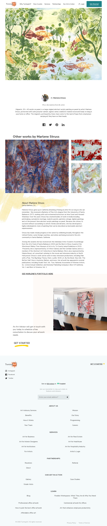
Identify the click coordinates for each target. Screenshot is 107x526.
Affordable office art (28, 513)
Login (82, 4)
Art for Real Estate (75, 437)
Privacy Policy (71, 523)
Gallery (28, 479)
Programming (75, 420)
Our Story (75, 415)
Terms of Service (84, 523)
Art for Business (28, 437)
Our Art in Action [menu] (69, 4)
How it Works (28, 420)
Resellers (28, 463)
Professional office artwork (28, 503)
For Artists (28, 451)
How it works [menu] (37, 4)
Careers (75, 425)
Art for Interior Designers (28, 441)
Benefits (28, 415)
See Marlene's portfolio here (37, 274)
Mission (75, 410)
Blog (28, 496)
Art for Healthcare (75, 441)
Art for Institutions (28, 446)
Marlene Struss (59, 98)
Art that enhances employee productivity (75, 508)
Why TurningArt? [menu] (25, 4)
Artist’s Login (75, 451)
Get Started (94, 4)
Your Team (28, 425)
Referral (75, 463)
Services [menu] (47, 4)
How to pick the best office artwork (28, 508)
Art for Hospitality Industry (75, 446)
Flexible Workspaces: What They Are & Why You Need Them (75, 497)
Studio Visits (28, 484)
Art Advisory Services (28, 410)
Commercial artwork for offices (75, 503)
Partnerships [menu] (56, 4)
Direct (28, 468)
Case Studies (75, 479)
